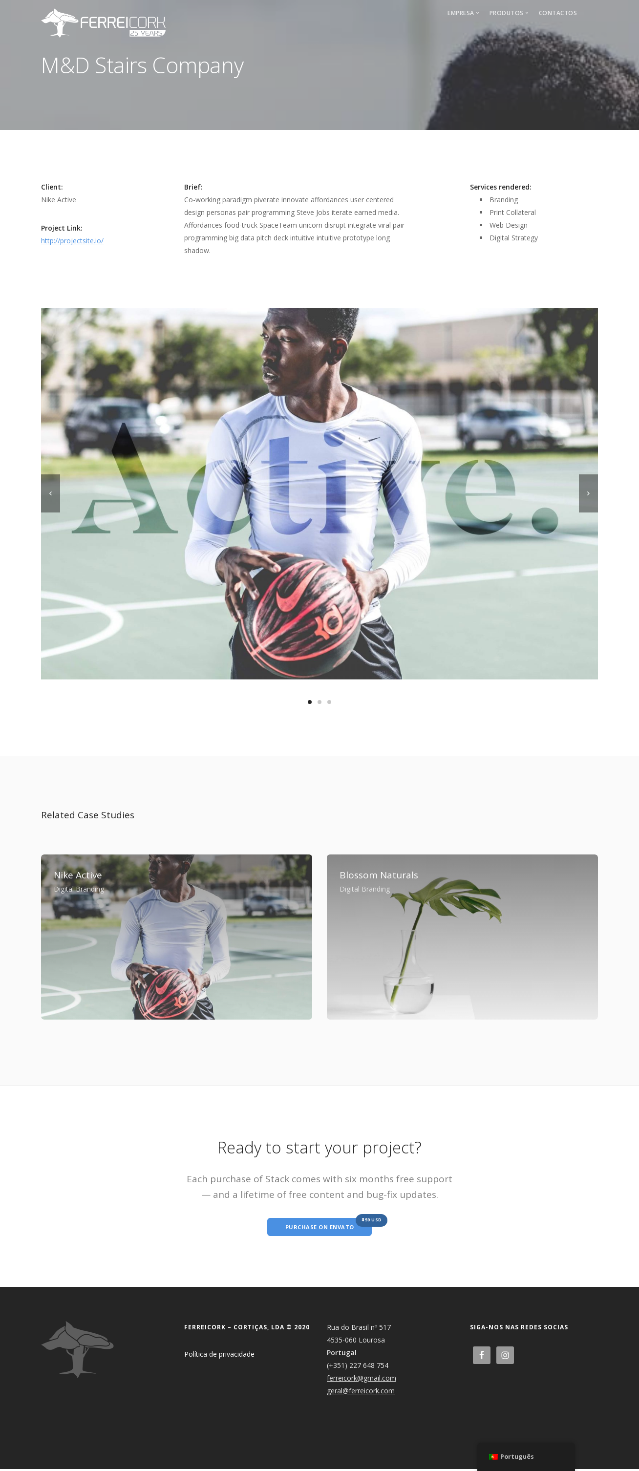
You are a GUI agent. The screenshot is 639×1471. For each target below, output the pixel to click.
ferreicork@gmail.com (361, 1380)
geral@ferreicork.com (361, 1392)
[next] (588, 493)
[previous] (50, 493)
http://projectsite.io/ (72, 240)
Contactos (558, 13)
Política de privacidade (219, 1356)
